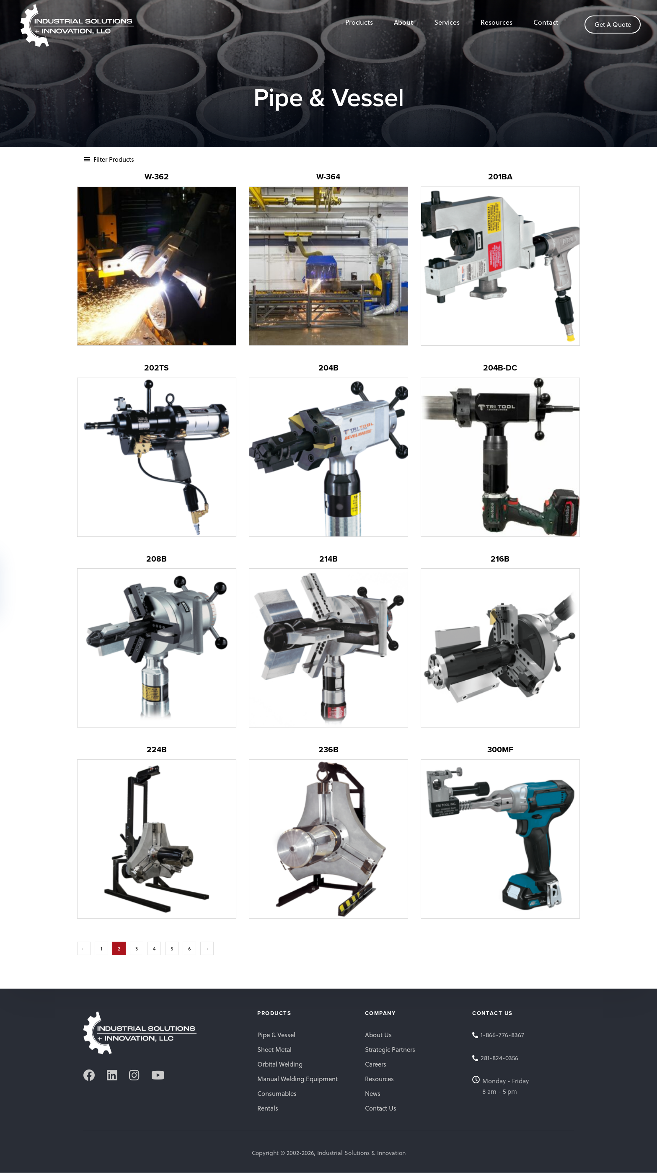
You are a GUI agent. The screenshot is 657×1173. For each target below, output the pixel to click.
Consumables (277, 1093)
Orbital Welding (280, 1064)
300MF (500, 749)
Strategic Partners (390, 1049)
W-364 (328, 176)
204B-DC (500, 368)
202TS (156, 368)
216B (500, 559)
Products (359, 22)
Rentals (267, 1108)
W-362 (157, 176)
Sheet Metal (274, 1049)
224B (157, 749)
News (372, 1093)
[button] (108, 159)
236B (328, 749)
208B (156, 559)
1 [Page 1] (101, 948)
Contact (546, 22)
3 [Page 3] (136, 948)
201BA (500, 176)
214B (328, 559)
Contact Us (380, 1108)
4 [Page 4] (154, 948)
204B (328, 368)
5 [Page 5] (172, 948)
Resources (496, 22)
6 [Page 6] (189, 948)
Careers (375, 1064)
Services (447, 22)
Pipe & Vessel (276, 1034)
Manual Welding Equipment (297, 1078)
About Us (378, 1034)
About (403, 22)
